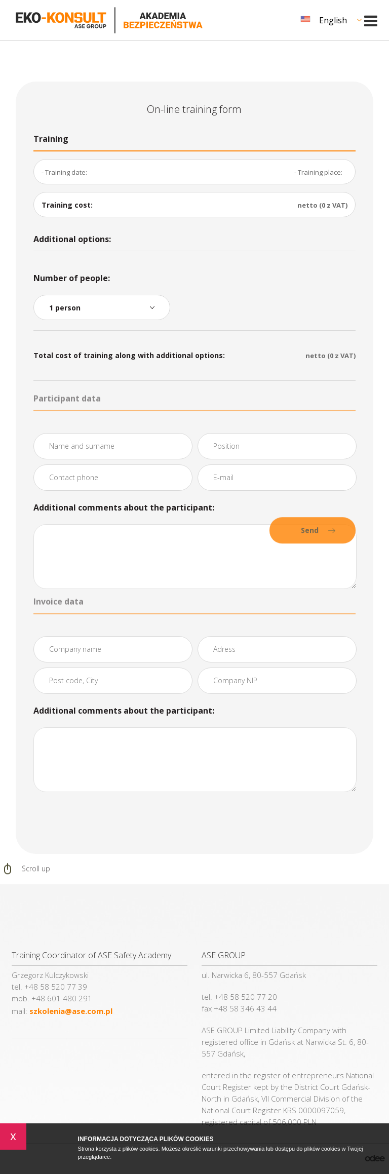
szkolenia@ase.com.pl (70, 1011)
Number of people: (71, 278)
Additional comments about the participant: (123, 507)
